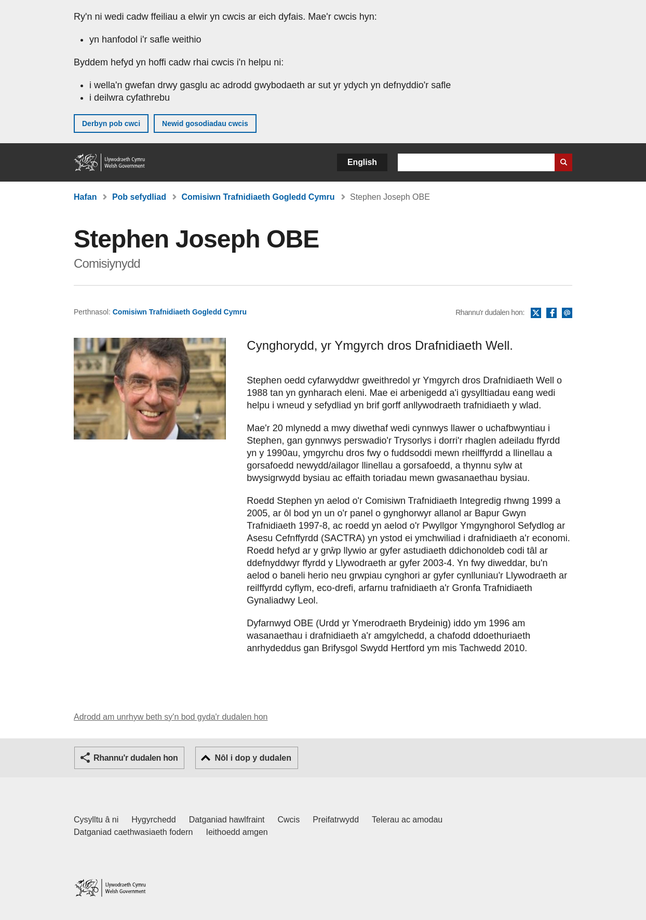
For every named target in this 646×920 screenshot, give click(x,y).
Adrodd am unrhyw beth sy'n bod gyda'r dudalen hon (170, 716)
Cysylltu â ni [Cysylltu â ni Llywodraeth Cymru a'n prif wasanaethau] (96, 819)
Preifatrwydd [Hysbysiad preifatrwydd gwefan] (336, 819)
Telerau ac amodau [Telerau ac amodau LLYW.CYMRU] (407, 819)
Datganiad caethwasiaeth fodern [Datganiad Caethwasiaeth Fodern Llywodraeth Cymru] (133, 832)
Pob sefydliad (139, 197)
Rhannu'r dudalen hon (135, 757)
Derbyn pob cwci (111, 123)
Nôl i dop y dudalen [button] (252, 757)
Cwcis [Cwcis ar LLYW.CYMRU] (289, 819)
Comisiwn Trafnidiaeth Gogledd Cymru (257, 197)
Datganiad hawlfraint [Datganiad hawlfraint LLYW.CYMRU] (227, 819)
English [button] (362, 162)
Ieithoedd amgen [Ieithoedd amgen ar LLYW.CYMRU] (237, 832)
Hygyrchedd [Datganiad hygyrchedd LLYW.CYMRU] (153, 819)
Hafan (85, 197)
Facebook (551, 313)
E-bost (567, 313)
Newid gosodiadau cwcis (205, 123)
